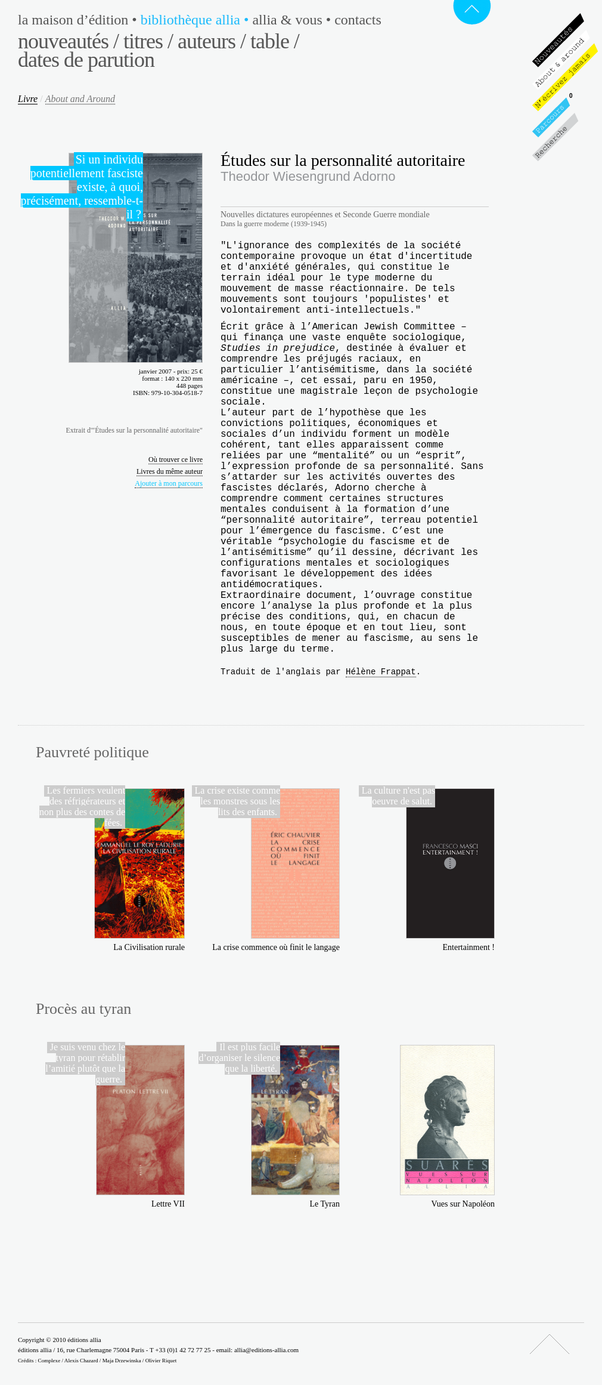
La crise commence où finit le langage (276, 947)
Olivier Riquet (161, 1361)
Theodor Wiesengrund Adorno (308, 176)
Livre (28, 99)
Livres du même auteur (169, 471)
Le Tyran (325, 1203)
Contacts (357, 19)
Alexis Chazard (81, 1361)
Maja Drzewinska (122, 1361)
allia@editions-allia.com (266, 1349)
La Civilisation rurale (149, 947)
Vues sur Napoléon (463, 1203)
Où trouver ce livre (175, 459)
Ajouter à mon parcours (169, 483)
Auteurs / (212, 41)
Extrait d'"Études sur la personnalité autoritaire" (134, 430)
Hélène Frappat (381, 672)
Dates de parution (86, 60)
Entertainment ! (469, 947)
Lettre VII (168, 1203)
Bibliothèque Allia (197, 19)
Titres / (148, 41)
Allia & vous (293, 19)
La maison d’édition (79, 19)
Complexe (49, 1361)
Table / (274, 41)
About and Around (80, 99)
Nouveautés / (68, 41)
